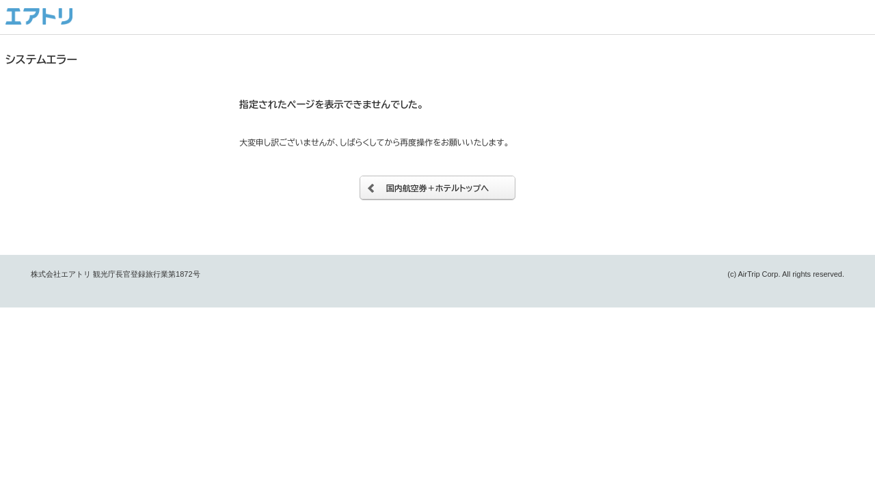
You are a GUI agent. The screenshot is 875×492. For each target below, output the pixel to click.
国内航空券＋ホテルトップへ (437, 188)
